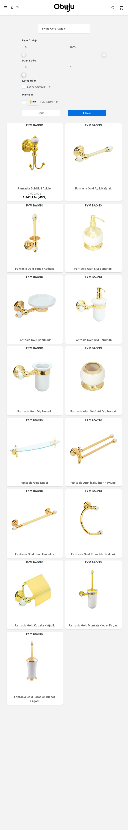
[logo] (64, 7)
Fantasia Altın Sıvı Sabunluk (93, 268)
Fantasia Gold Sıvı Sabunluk (93, 340)
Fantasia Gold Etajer (34, 482)
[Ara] (113, 7)
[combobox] (64, 29)
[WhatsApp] (12, 7)
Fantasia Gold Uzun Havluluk (34, 554)
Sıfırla (41, 112)
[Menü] (5, 7)
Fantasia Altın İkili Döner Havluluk (93, 482)
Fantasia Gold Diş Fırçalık (34, 411)
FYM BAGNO (34, 125)
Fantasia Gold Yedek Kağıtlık (34, 268)
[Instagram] (17, 7)
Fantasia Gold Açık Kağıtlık (93, 188)
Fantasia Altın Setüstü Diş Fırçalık (93, 411)
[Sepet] (121, 7)
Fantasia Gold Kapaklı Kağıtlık (34, 625)
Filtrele (87, 112)
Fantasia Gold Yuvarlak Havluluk (93, 554)
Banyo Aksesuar (36, 86)
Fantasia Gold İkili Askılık (34, 188)
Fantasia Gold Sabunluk (34, 340)
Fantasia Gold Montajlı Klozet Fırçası (93, 625)
